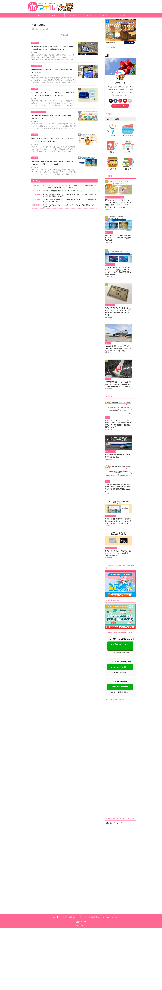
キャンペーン (106, 15)
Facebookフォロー (119, 794)
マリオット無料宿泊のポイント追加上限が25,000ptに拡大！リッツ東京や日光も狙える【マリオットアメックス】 (119, 606)
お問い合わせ (73, 938)
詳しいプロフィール (120, 105)
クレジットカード (56, 15)
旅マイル (81, 942)
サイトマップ (63, 938)
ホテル (89, 15)
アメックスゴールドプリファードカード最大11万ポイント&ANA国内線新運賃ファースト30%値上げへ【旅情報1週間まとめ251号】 (120, 465)
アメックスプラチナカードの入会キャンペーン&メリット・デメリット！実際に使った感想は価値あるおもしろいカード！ (120, 314)
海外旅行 (72, 15)
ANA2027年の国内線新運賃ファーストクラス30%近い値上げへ (63, 199)
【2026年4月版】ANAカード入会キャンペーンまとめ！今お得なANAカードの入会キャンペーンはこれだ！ (120, 362)
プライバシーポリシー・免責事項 (107, 938)
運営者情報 (92, 938)
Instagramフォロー (119, 775)
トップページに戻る (50, 938)
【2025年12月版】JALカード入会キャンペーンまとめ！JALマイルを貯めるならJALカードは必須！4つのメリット (120, 411)
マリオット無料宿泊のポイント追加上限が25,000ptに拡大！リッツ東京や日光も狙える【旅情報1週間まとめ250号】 (119, 558)
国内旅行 (122, 15)
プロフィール (83, 938)
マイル (40, 15)
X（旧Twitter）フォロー (119, 753)
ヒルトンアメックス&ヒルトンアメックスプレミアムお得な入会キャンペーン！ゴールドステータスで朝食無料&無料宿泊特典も (120, 273)
